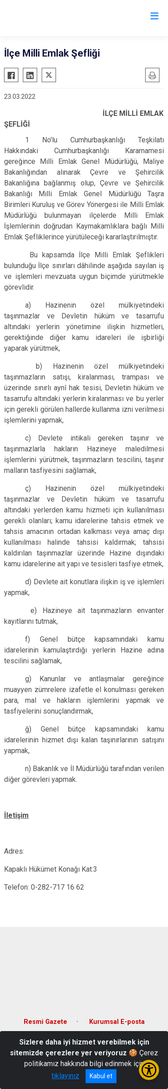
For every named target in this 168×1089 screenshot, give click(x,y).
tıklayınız (65, 1075)
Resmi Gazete (45, 1022)
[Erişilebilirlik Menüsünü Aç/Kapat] (149, 1070)
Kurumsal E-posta (117, 1022)
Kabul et (101, 1076)
